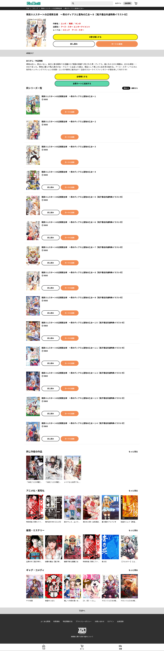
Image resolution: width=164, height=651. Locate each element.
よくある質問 (45, 621)
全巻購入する (82, 76)
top (27, 8)
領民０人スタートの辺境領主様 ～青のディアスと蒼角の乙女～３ (69, 147)
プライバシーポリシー (84, 621)
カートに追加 (116, 44)
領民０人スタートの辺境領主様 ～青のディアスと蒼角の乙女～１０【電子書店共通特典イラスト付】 (83, 323)
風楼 (71, 23)
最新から (134, 88)
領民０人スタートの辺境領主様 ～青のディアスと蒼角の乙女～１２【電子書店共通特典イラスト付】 (83, 373)
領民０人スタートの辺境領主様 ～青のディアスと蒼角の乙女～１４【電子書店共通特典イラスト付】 (83, 423)
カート (82, 649)
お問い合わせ (99, 621)
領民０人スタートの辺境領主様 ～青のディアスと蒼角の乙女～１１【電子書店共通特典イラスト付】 (83, 348)
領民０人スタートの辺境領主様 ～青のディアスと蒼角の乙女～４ (69, 172)
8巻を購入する (95, 37)
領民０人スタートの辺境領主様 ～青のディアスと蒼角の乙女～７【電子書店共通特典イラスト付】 (82, 247)
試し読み (74, 44)
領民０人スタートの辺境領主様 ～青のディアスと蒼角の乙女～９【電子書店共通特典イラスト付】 (82, 297)
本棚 (120, 649)
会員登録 (128, 3)
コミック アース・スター (73, 30)
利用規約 (56, 621)
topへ (82, 611)
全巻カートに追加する (82, 83)
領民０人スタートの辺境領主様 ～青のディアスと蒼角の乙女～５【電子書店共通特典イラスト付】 (82, 197)
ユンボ (63, 23)
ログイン (118, 3)
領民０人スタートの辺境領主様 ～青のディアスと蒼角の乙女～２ (69, 121)
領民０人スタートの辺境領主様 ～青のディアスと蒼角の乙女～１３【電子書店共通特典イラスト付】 (83, 398)
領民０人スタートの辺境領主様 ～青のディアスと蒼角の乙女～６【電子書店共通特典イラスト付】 (82, 222)
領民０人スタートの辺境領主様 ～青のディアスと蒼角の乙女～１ (69, 96)
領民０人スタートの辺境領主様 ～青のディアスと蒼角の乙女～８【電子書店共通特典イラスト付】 (82, 272)
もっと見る (133, 452)
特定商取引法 (67, 621)
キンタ (78, 23)
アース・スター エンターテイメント (75, 27)
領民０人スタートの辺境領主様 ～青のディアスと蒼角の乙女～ (62, 8)
